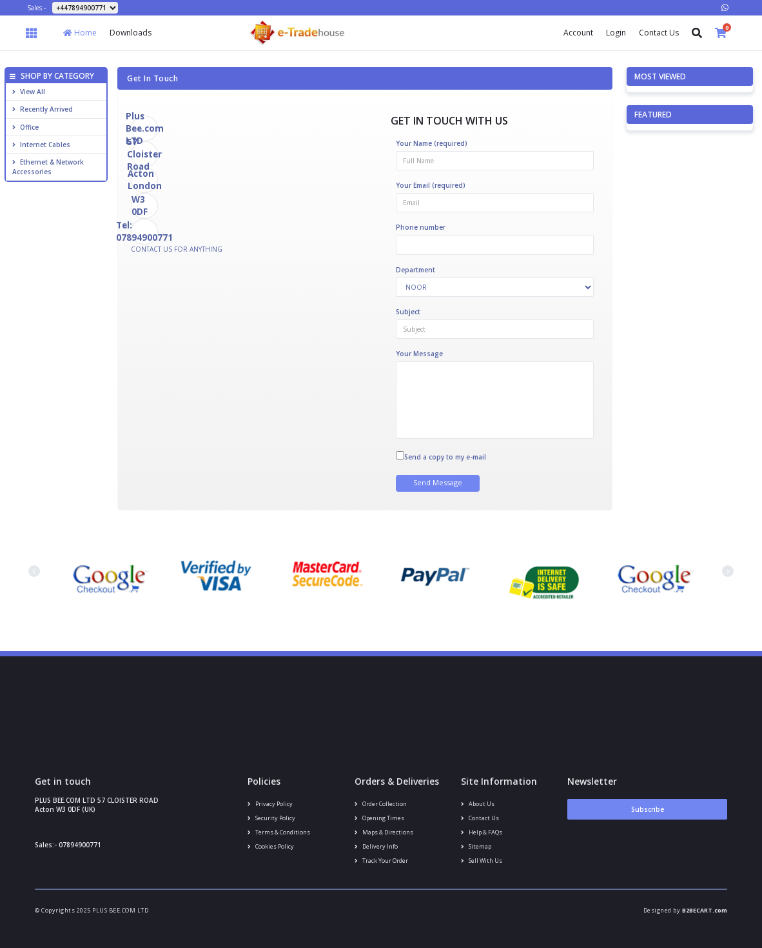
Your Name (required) (431, 143)
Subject (408, 311)
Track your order (381, 860)
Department (415, 269)
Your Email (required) (430, 185)
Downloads (130, 32)
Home (80, 32)
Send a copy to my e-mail (445, 456)
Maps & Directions (384, 832)
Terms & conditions (279, 832)
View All (28, 91)
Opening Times (379, 818)
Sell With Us (481, 860)
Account (578, 32)
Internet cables (41, 144)
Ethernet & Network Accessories (48, 166)
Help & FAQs (481, 832)
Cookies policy (271, 846)
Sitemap (476, 846)
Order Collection (381, 804)
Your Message (419, 353)
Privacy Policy (270, 804)
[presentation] (34, 571)
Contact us (480, 818)
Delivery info (376, 846)
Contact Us (659, 32)
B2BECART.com (704, 910)
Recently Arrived (42, 109)
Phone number (420, 227)
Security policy (271, 818)
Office (25, 127)
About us (477, 804)
